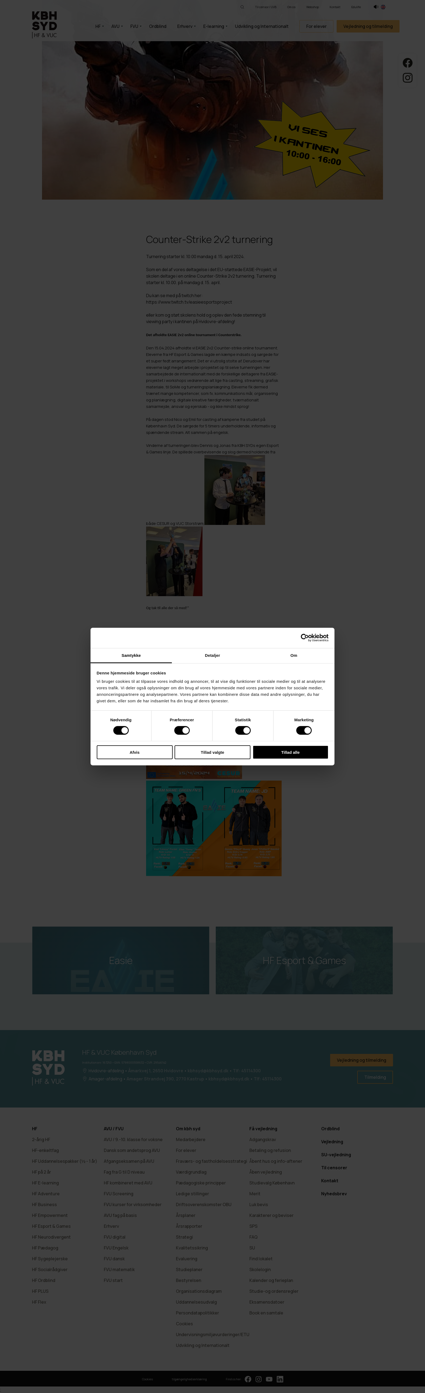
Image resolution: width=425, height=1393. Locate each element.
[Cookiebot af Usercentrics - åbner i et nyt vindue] (305, 638)
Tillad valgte (212, 752)
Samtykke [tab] (131, 655)
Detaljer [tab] (212, 655)
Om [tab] (293, 655)
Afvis (135, 752)
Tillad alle (290, 752)
